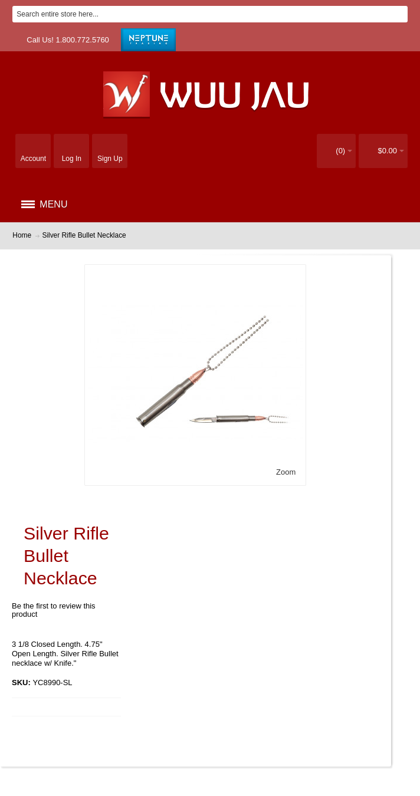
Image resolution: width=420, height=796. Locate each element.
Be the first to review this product (54, 610)
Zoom (286, 472)
